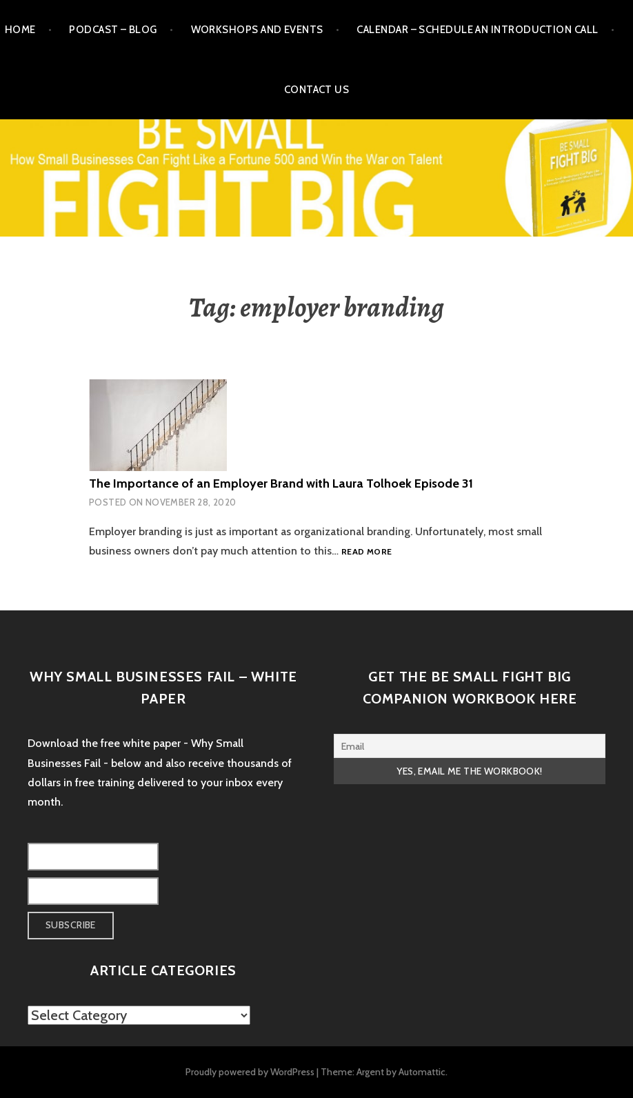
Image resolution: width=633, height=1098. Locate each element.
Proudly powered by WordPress (249, 1072)
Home (20, 29)
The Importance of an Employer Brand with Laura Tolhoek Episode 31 (281, 483)
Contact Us (317, 89)
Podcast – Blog (113, 29)
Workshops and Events (257, 29)
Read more (366, 552)
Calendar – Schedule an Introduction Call (477, 29)
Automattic (422, 1072)
